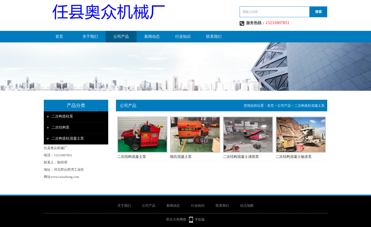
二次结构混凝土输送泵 (294, 157)
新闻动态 (152, 36)
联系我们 (214, 36)
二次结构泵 (61, 127)
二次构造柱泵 (62, 116)
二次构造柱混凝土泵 (68, 138)
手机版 (200, 219)
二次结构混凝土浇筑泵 (241, 157)
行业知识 (183, 36)
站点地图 (247, 205)
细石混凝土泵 (181, 157)
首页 (59, 36)
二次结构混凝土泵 (131, 157)
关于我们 (90, 36)
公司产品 (121, 36)
